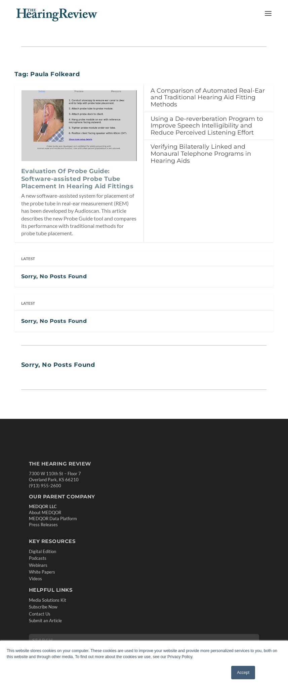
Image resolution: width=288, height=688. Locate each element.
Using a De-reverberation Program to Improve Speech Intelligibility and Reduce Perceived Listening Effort (207, 125)
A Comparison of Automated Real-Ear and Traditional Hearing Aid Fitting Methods (208, 97)
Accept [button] (243, 672)
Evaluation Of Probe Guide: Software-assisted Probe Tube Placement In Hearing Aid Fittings (77, 178)
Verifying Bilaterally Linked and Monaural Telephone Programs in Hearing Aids (201, 153)
